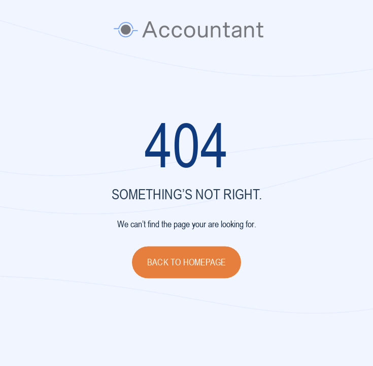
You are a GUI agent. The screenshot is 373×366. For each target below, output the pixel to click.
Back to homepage (186, 262)
